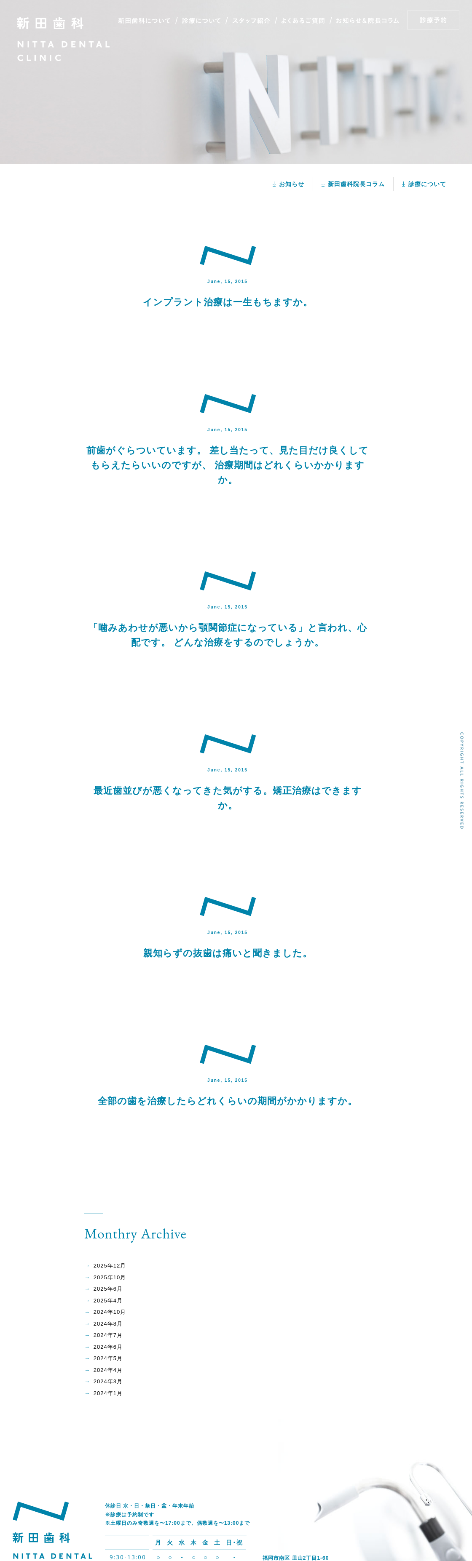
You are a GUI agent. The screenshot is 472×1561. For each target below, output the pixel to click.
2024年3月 (108, 1381)
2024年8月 (108, 1324)
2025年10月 (110, 1277)
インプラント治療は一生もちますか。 (228, 302)
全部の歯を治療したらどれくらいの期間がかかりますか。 (227, 1101)
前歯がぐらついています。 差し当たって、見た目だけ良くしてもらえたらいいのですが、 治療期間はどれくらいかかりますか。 (227, 465)
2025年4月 (108, 1300)
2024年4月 (108, 1370)
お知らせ (291, 184)
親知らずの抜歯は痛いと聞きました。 (227, 953)
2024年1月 (108, 1393)
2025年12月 (110, 1265)
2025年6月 (108, 1289)
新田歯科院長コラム (356, 184)
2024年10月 (110, 1312)
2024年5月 (108, 1358)
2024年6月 (108, 1347)
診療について (427, 184)
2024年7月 (108, 1335)
